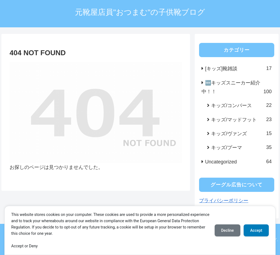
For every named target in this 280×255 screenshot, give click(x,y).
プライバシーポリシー (223, 200)
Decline (227, 230)
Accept (256, 230)
